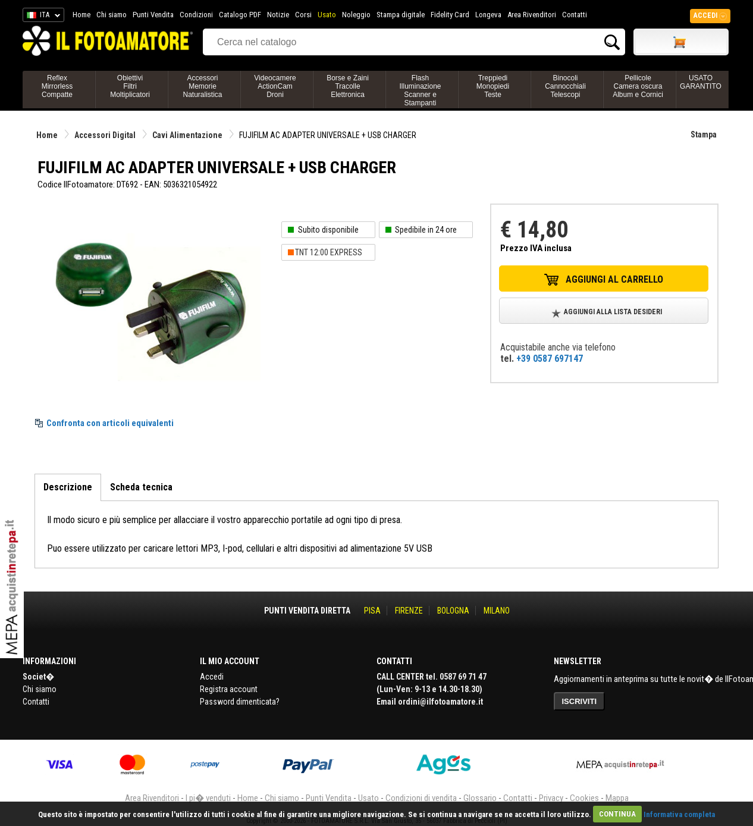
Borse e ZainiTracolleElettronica (348, 86)
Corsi (303, 14)
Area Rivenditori (531, 14)
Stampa (704, 134)
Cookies (584, 798)
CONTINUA (617, 813)
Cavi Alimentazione (187, 135)
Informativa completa (679, 813)
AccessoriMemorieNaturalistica (202, 86)
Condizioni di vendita (421, 798)
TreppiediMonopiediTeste (492, 86)
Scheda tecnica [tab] (141, 487)
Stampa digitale (400, 14)
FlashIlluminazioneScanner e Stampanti (420, 90)
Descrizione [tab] (67, 487)
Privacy (551, 798)
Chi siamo (111, 14)
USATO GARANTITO (700, 82)
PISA (372, 610)
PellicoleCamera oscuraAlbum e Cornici (638, 86)
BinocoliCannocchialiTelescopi (565, 86)
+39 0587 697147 (549, 358)
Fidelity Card (450, 14)
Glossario (480, 798)
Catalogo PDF (240, 14)
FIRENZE (409, 610)
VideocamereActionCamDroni (275, 86)
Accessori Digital (105, 135)
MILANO (497, 610)
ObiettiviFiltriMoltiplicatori (130, 86)
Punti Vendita (153, 14)
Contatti (574, 14)
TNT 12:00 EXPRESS (328, 252)
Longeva (488, 14)
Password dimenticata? (240, 701)
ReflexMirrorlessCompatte (57, 86)
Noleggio (356, 14)
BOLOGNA (453, 610)
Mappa (617, 798)
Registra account (229, 689)
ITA (41, 17)
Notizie (278, 14)
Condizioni (196, 14)
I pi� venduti (208, 798)
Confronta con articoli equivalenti (110, 423)
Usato (327, 14)
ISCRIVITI (579, 701)
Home (81, 14)
